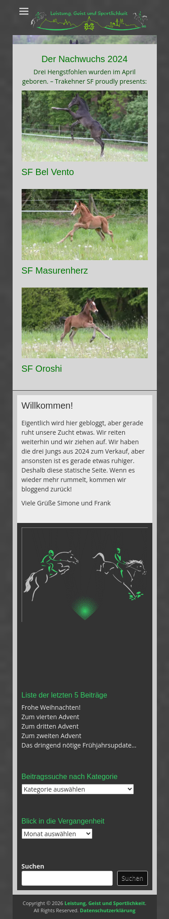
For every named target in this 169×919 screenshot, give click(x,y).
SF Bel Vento (48, 172)
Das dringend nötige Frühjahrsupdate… (79, 745)
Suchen (33, 866)
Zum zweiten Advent (52, 735)
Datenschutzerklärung (107, 910)
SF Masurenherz (55, 270)
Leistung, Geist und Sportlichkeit (104, 903)
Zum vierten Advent (50, 716)
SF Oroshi (42, 369)
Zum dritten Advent (50, 726)
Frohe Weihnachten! (51, 707)
